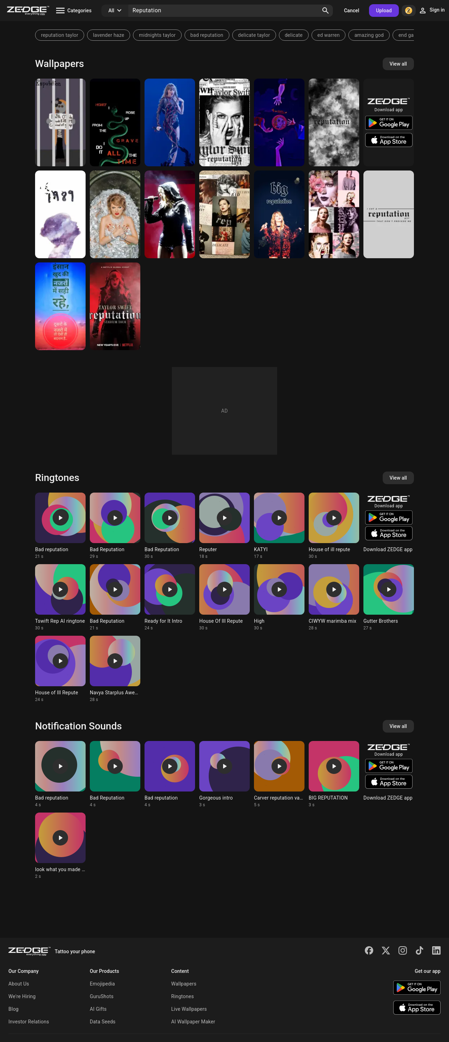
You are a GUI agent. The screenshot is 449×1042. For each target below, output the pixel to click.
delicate (294, 35)
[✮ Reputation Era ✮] (170, 122)
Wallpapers (183, 984)
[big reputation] (279, 214)
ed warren (328, 35)
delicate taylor (254, 35)
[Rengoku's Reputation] (279, 122)
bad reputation (206, 35)
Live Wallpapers (189, 1009)
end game (409, 35)
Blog (13, 1009)
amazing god (368, 35)
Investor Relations (28, 1021)
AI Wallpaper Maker (193, 1021)
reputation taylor (59, 35)
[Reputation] (60, 122)
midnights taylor (157, 35)
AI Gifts (98, 1009)
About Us (18, 984)
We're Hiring (22, 996)
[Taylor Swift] (334, 122)
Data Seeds (102, 1021)
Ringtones (182, 996)
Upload (384, 10)
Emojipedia (102, 984)
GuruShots (102, 996)
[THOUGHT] (60, 306)
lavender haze (108, 35)
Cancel (351, 10)
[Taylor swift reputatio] (115, 214)
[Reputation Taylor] (224, 214)
